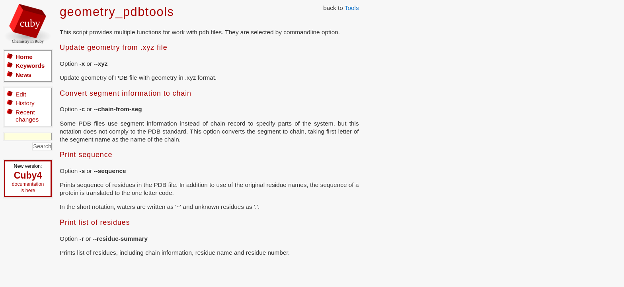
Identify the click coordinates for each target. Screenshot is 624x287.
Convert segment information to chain (125, 93)
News (23, 74)
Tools (352, 7)
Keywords (30, 65)
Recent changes (27, 116)
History (25, 103)
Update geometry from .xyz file (114, 47)
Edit (21, 94)
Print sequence (86, 155)
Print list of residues (95, 222)
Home (24, 56)
